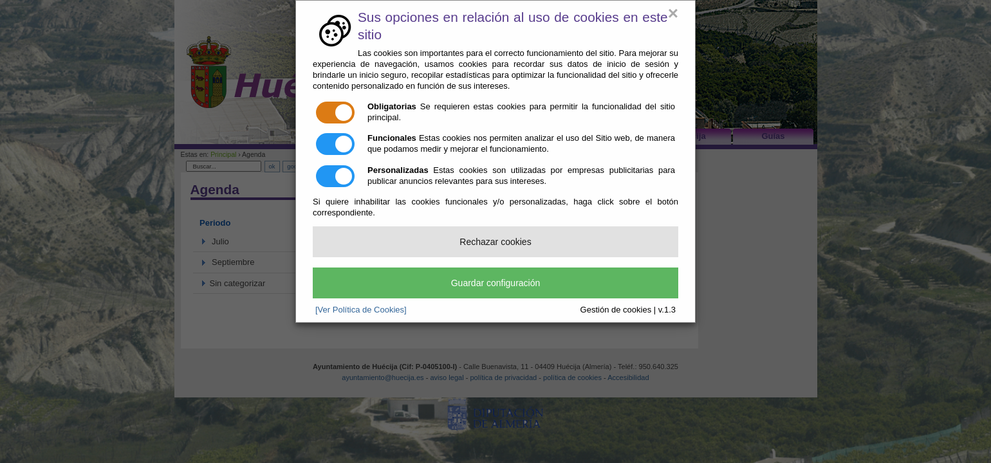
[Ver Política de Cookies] (361, 309)
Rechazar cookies (495, 242)
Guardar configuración (496, 283)
